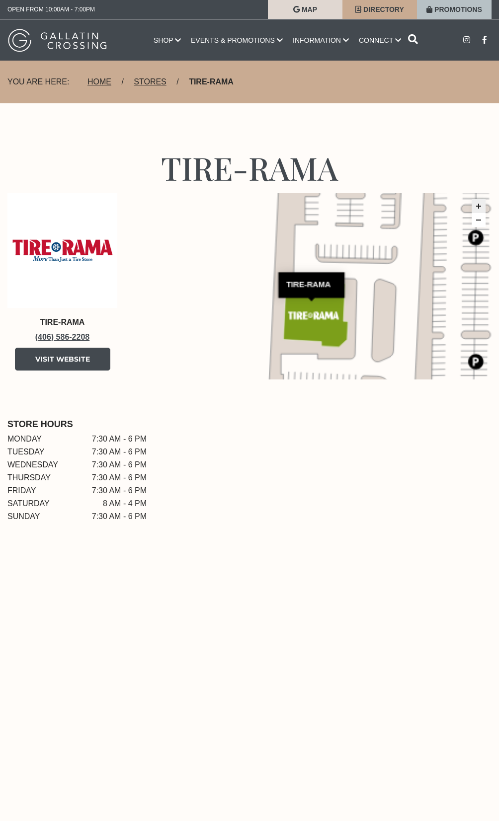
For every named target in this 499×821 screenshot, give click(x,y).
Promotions (454, 9)
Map (305, 9)
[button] (479, 206)
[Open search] (413, 40)
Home (99, 81)
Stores (150, 81)
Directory (379, 9)
